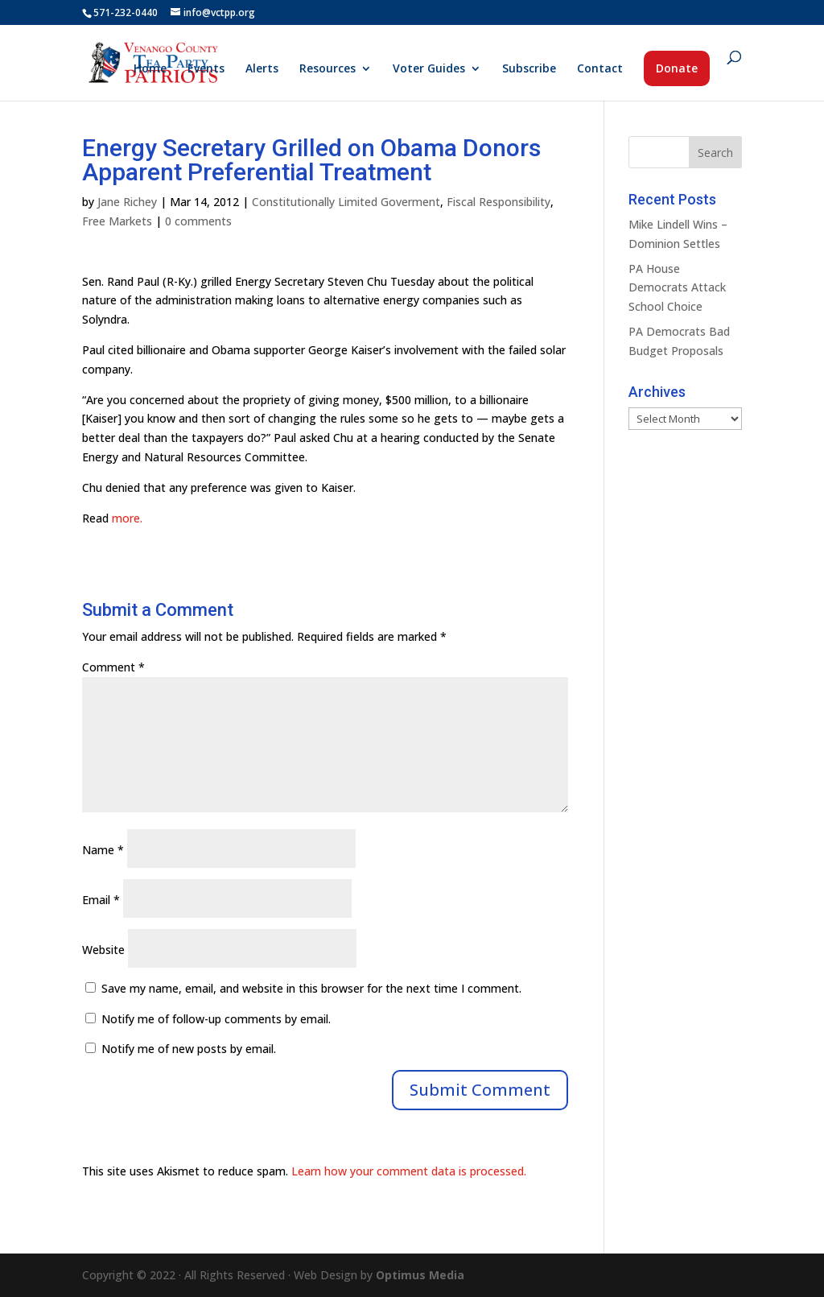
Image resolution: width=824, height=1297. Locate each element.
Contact (600, 69)
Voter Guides (429, 69)
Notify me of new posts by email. (188, 1048)
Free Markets (117, 221)
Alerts (261, 69)
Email (101, 899)
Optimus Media (420, 1275)
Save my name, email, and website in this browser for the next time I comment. (311, 988)
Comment (113, 667)
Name (103, 849)
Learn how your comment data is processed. (408, 1171)
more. (127, 518)
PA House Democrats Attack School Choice (677, 288)
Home (150, 69)
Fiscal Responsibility (498, 201)
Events (206, 69)
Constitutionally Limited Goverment (346, 201)
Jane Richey (127, 201)
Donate (677, 68)
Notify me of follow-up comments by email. (216, 1018)
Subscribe (529, 69)
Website (103, 949)
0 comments (198, 221)
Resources (327, 69)
